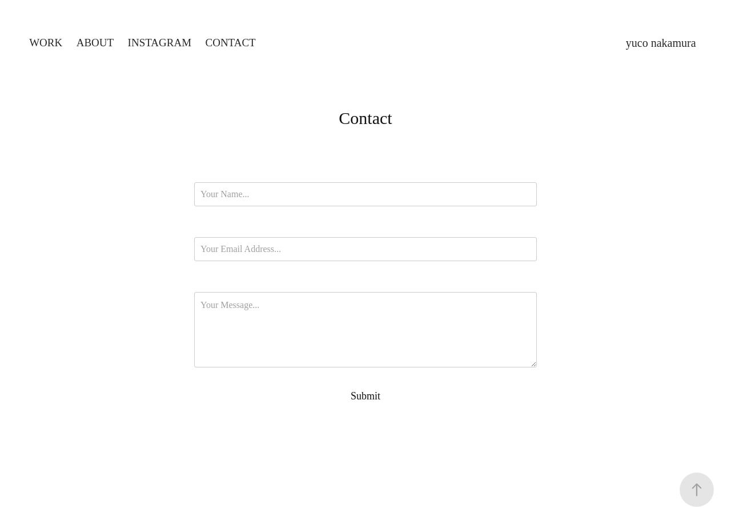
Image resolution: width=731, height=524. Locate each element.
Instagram (159, 43)
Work (45, 43)
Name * (365, 173)
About (95, 43)
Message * (365, 282)
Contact (231, 43)
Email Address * (365, 227)
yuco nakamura (661, 43)
